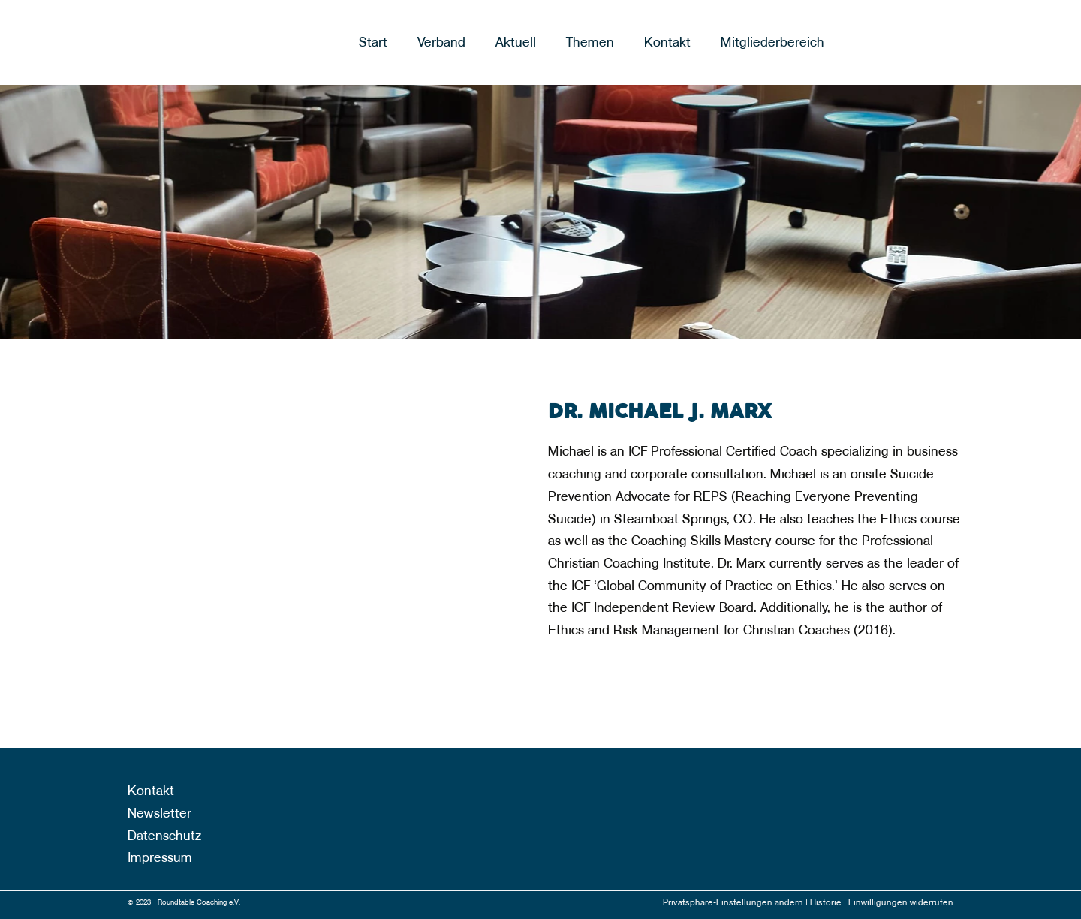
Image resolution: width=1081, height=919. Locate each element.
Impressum (160, 858)
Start (373, 42)
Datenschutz (164, 836)
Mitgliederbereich (772, 42)
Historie (827, 902)
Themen (590, 42)
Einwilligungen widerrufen (900, 902)
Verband (441, 42)
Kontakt (667, 42)
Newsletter (159, 813)
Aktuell (515, 42)
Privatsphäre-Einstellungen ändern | (736, 902)
